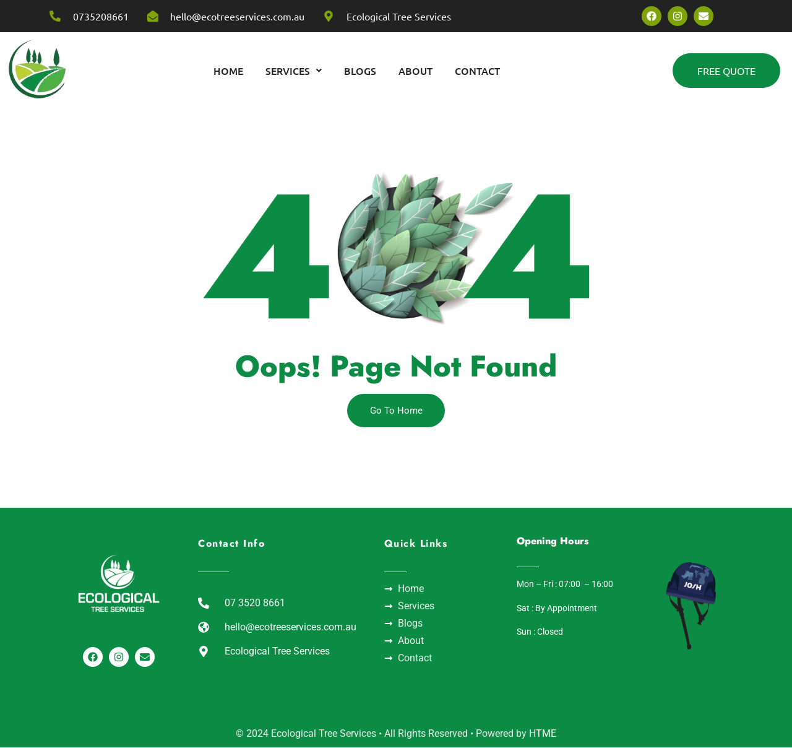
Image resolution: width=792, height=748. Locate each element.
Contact (477, 71)
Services (293, 71)
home (228, 71)
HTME (542, 734)
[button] (293, 71)
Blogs (360, 71)
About (415, 71)
